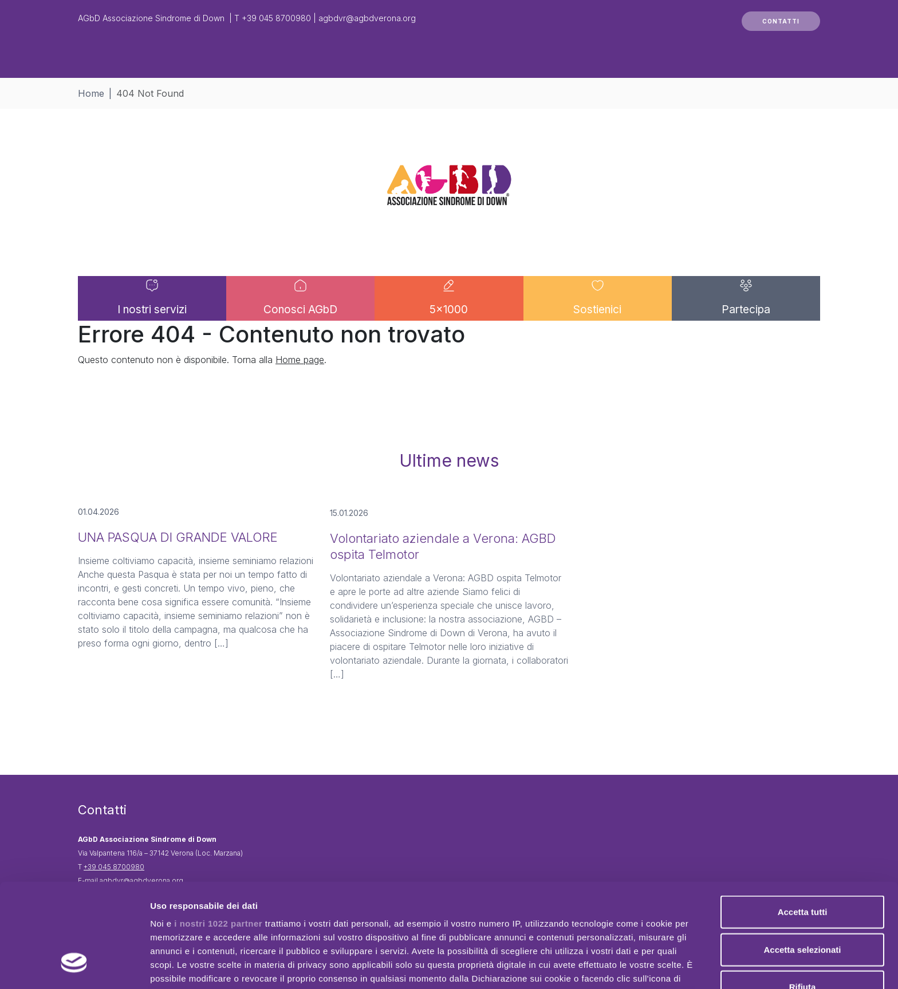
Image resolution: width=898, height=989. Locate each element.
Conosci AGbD (300, 329)
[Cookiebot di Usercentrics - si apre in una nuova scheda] (74, 966)
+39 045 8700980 (276, 18)
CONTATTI (780, 21)
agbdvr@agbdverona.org (367, 18)
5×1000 (449, 329)
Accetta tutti (803, 823)
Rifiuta (802, 898)
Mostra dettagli (602, 966)
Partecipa (746, 329)
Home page (299, 398)
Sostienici (597, 329)
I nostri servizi (152, 329)
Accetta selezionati (802, 860)
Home (91, 93)
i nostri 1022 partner (218, 835)
